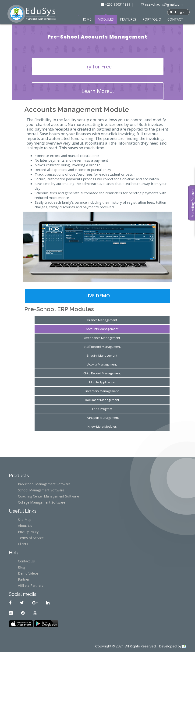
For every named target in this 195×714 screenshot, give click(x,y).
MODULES (106, 19)
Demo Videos (28, 573)
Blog (21, 567)
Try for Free (97, 66)
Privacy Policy (28, 531)
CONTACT (175, 19)
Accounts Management (102, 329)
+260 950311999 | (118, 4)
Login (178, 12)
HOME (86, 19)
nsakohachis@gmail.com (163, 4)
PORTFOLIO (151, 19)
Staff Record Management (102, 347)
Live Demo (97, 295)
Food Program (102, 409)
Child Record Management (102, 373)
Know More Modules (102, 426)
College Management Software (41, 502)
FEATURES (128, 19)
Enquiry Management (102, 355)
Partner (23, 579)
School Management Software (41, 490)
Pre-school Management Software (44, 484)
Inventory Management (102, 391)
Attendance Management (102, 338)
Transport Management (102, 418)
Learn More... (98, 90)
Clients (23, 544)
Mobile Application (102, 382)
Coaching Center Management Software (48, 496)
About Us (25, 525)
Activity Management (102, 364)
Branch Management (102, 320)
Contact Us (26, 561)
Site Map (24, 519)
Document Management (102, 400)
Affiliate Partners (30, 585)
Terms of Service (31, 538)
